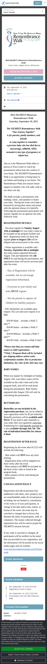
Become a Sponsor (23, 78)
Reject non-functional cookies (23, 654)
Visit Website (13, 100)
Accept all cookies (23, 649)
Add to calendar (14, 93)
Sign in (37, 3)
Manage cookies (23, 660)
